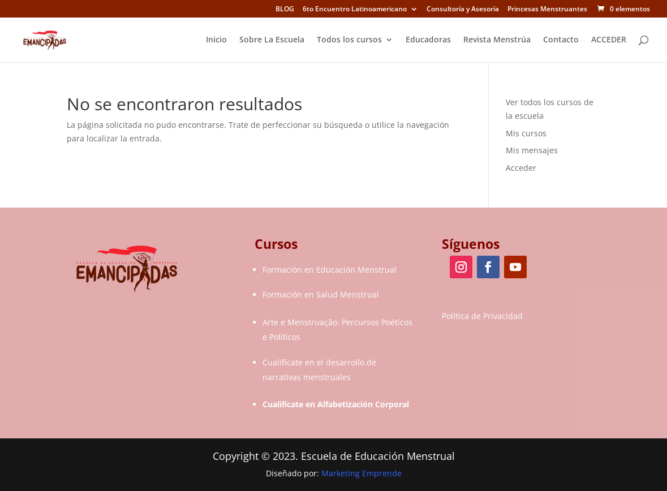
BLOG (285, 10)
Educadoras (428, 40)
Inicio (216, 40)
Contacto (561, 40)
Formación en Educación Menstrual (330, 269)
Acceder (521, 167)
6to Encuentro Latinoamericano (355, 10)
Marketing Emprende (361, 473)
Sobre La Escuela (271, 40)
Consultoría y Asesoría (463, 10)
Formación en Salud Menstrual (321, 294)
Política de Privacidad (482, 316)
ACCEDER (608, 40)
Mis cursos (526, 133)
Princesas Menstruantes (547, 10)
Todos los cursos (349, 40)
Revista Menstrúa (497, 40)
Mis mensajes (532, 150)
